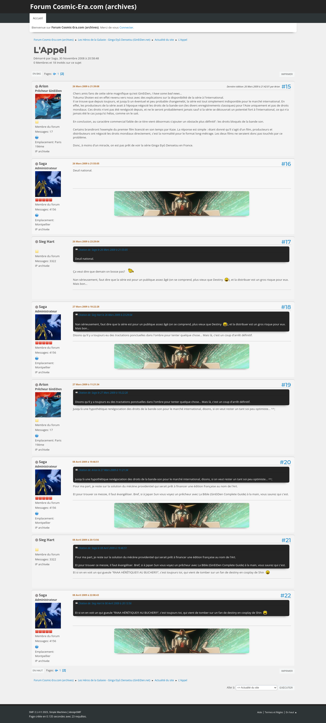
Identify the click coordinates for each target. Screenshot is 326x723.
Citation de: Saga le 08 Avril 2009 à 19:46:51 (102, 548)
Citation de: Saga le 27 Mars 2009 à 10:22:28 (103, 392)
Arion (43, 86)
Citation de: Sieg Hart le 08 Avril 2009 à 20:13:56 (105, 603)
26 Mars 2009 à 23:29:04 (86, 241)
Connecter (126, 27)
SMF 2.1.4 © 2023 (38, 712)
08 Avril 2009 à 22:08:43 (86, 595)
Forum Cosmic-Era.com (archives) (83, 6)
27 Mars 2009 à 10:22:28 (86, 306)
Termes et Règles (274, 712)
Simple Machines (58, 712)
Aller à (230, 687)
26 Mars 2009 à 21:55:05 (86, 163)
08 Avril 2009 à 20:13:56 (86, 539)
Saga (43, 163)
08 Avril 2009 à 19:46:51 (86, 461)
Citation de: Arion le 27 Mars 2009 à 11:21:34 (103, 470)
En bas (37, 73)
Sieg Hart (46, 241)
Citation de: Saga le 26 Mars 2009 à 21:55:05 (103, 249)
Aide (259, 712)
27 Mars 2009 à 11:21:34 (86, 384)
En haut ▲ (291, 712)
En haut (38, 670)
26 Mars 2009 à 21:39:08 (86, 86)
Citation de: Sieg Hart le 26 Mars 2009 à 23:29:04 (105, 314)
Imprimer (287, 74)
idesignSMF (75, 712)
